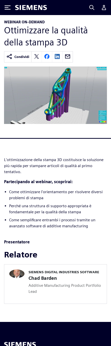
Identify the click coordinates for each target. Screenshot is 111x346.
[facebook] (47, 56)
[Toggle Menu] (7, 7)
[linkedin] (57, 56)
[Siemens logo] (31, 7)
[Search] (92, 8)
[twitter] (37, 56)
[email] (68, 56)
